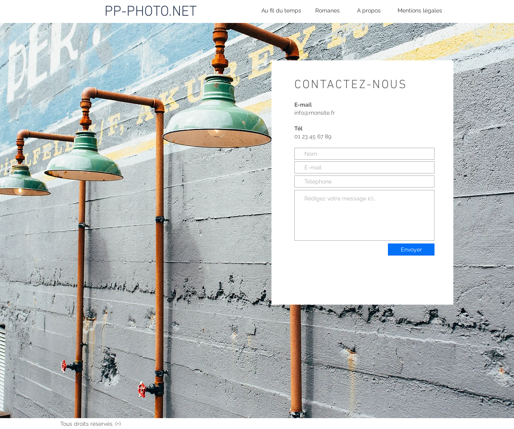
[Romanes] (327, 10)
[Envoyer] (411, 249)
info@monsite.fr (314, 112)
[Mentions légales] (420, 10)
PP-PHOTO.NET (150, 12)
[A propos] (369, 10)
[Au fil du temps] (281, 10)
